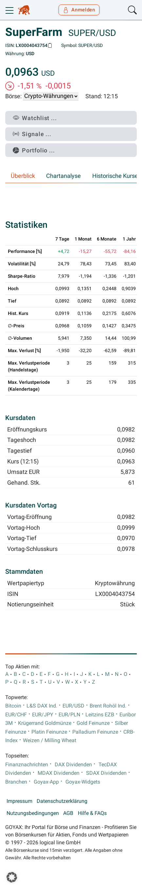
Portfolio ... (34, 150)
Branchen (16, 782)
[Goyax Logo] (24, 10)
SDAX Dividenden (106, 773)
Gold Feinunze (93, 723)
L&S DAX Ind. (42, 706)
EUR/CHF (16, 715)
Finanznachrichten (26, 765)
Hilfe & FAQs (92, 813)
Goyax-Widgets (82, 782)
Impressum (19, 801)
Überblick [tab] (23, 176)
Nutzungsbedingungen (33, 813)
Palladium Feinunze (95, 732)
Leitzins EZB (99, 715)
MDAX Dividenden (59, 773)
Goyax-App (46, 782)
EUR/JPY (42, 715)
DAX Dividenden (73, 765)
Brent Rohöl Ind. (108, 706)
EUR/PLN (69, 715)
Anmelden (79, 10)
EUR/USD (73, 706)
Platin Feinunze (49, 732)
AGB (68, 813)
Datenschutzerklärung (62, 801)
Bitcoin (13, 706)
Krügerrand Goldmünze (44, 723)
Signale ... (32, 134)
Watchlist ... (35, 118)
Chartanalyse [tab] (63, 176)
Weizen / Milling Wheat (49, 740)
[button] (12, 877)
